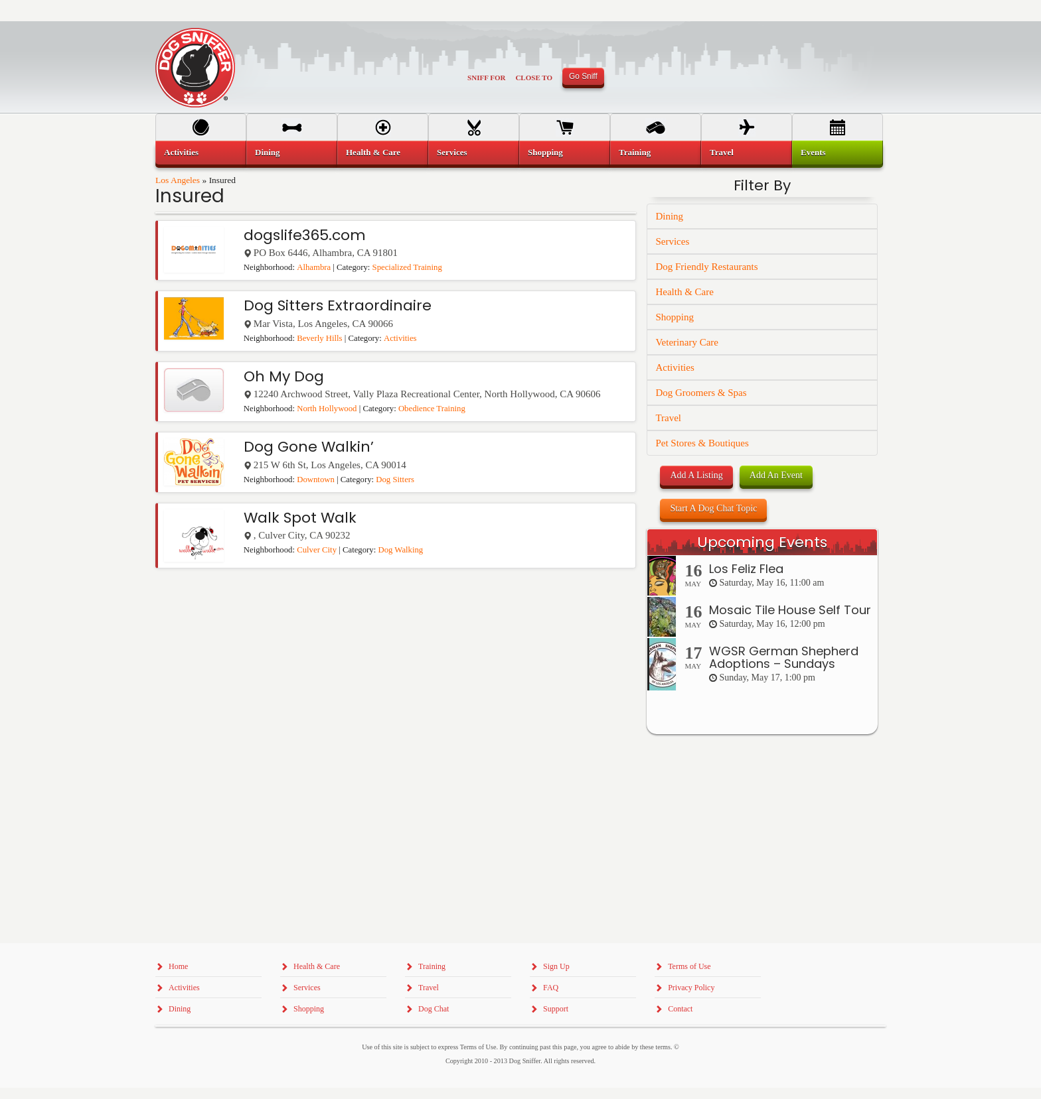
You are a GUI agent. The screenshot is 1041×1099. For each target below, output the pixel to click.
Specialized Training (407, 267)
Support (555, 1008)
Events (813, 152)
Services (672, 241)
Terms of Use (689, 966)
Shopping (674, 317)
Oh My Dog (284, 376)
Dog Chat (433, 1008)
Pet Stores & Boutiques (701, 443)
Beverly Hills (319, 338)
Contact (680, 1008)
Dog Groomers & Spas (700, 392)
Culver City (317, 549)
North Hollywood (327, 408)
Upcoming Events (762, 542)
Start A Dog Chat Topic (713, 508)
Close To (533, 78)
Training (635, 152)
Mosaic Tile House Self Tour (790, 610)
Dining (669, 216)
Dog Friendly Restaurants (706, 266)
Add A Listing (696, 475)
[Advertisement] (762, 1003)
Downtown (316, 479)
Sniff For (486, 78)
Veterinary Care (686, 342)
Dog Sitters (395, 479)
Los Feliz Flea (746, 568)
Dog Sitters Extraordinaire (338, 305)
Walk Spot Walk (300, 517)
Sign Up (556, 966)
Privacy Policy (691, 987)
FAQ (550, 987)
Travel (668, 418)
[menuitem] (200, 152)
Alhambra (314, 267)
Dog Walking (400, 549)
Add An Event (776, 475)
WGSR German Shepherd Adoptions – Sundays (783, 658)
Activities (400, 338)
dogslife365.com (305, 235)
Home (178, 966)
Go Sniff (583, 76)
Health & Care (684, 292)
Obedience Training (431, 408)
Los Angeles (177, 180)
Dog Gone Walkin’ (309, 446)
